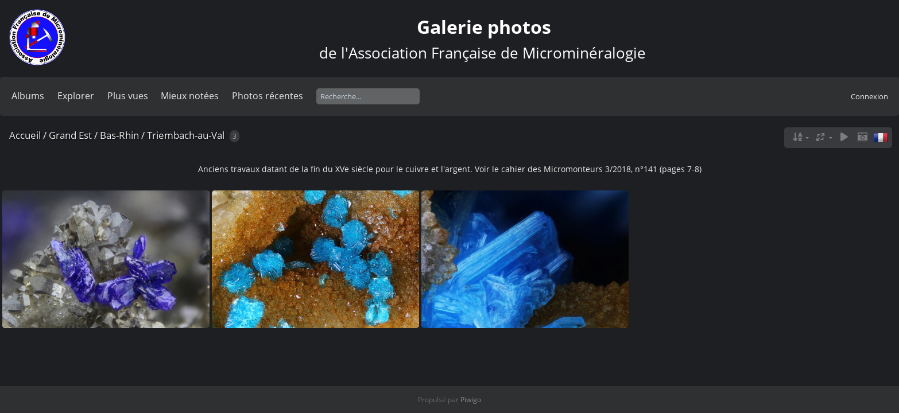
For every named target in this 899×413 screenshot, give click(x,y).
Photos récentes (267, 95)
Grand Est (70, 135)
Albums (27, 95)
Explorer (75, 95)
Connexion (869, 96)
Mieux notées (190, 95)
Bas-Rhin (119, 135)
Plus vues (127, 95)
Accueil (25, 135)
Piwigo (470, 399)
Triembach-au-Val (185, 135)
